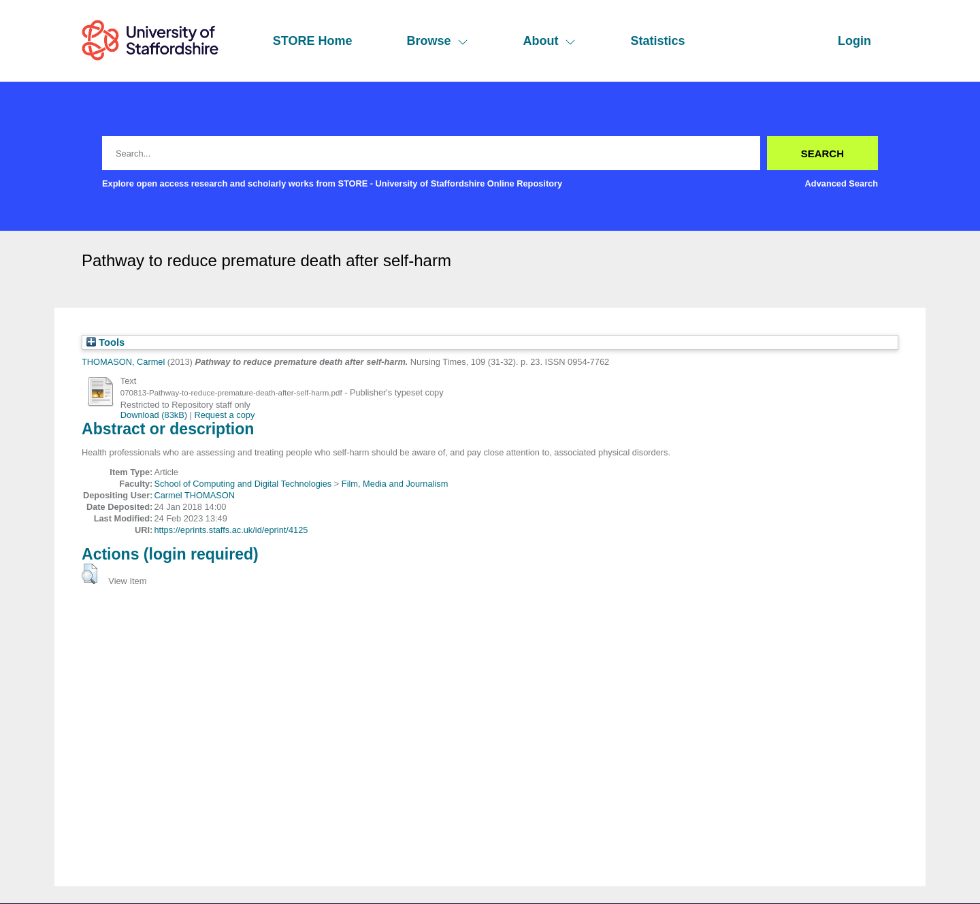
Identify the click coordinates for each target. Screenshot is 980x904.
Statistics (657, 41)
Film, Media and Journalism (395, 484)
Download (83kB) (153, 415)
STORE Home (313, 41)
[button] (89, 574)
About (549, 41)
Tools (105, 342)
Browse (437, 41)
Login (854, 41)
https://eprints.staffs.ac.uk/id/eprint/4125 (231, 530)
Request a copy (224, 415)
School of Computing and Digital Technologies (242, 484)
